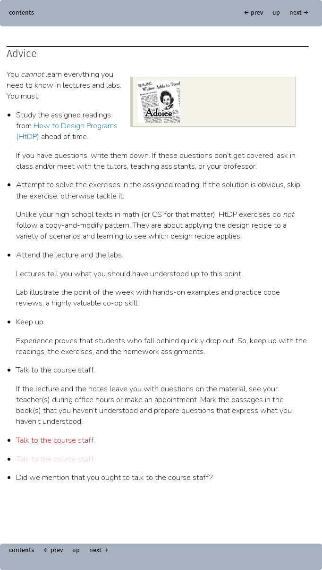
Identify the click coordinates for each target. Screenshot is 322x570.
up (276, 13)
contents (21, 13)
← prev (253, 13)
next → (299, 13)
